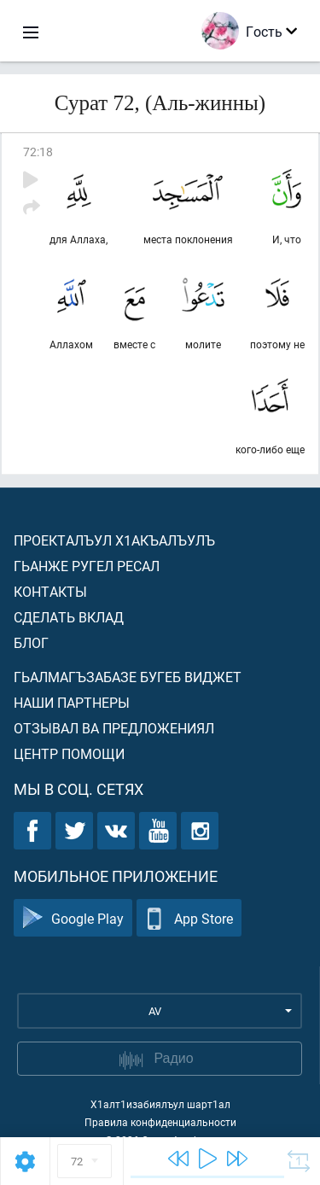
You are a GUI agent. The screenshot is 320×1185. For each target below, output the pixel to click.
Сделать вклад (69, 617)
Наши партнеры (72, 702)
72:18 (38, 151)
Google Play (73, 918)
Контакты (50, 591)
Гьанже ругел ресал (87, 566)
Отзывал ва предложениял (114, 728)
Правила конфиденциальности (160, 1122)
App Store (189, 918)
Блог (31, 642)
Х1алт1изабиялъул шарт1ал (160, 1104)
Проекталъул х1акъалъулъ (114, 540)
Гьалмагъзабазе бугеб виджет (127, 677)
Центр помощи (69, 753)
